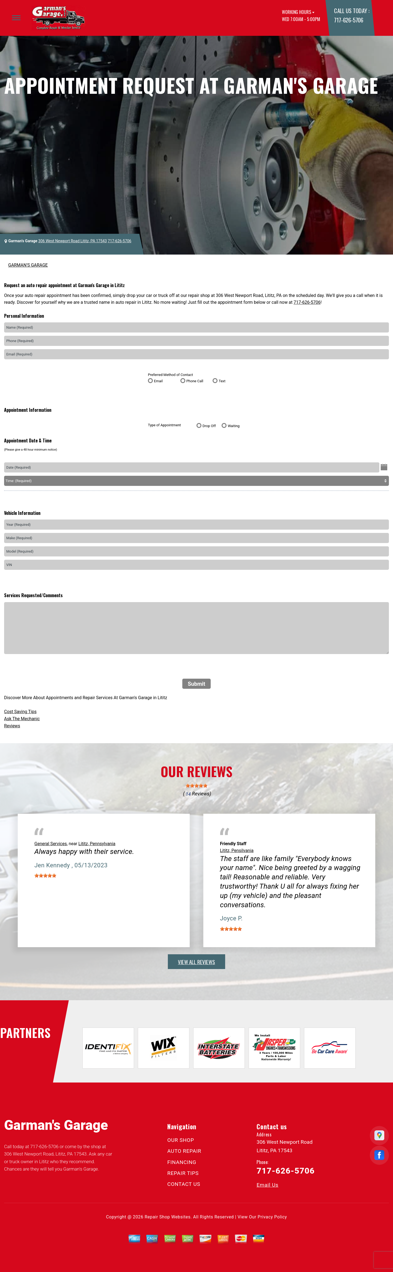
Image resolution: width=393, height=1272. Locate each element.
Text (222, 381)
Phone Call (194, 381)
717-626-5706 (348, 20)
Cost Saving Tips (20, 711)
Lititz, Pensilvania (237, 850)
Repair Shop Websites (167, 1217)
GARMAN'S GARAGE (28, 265)
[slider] (196, 785)
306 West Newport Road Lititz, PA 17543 (72, 241)
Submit (196, 684)
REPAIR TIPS (183, 1173)
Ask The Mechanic (22, 718)
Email (158, 381)
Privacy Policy (272, 1217)
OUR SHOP (180, 1140)
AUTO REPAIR (184, 1151)
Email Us (267, 1185)
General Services (50, 843)
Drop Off (209, 426)
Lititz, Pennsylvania (96, 843)
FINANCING (181, 1162)
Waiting (233, 426)
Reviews (12, 725)
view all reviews (196, 961)
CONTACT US (183, 1184)
